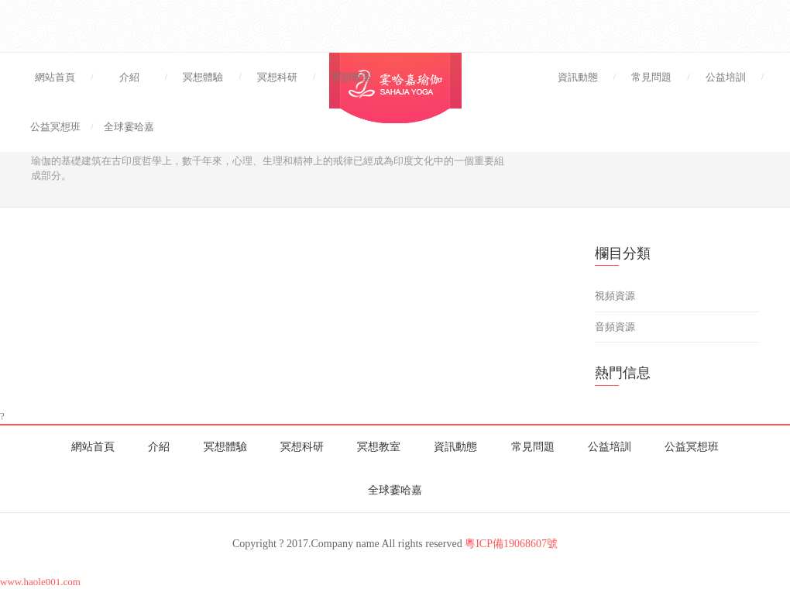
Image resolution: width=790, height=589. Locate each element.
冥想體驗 (203, 77)
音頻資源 (615, 326)
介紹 (129, 77)
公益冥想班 (55, 127)
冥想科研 (277, 77)
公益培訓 (726, 77)
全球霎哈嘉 (129, 127)
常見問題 (651, 77)
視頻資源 (615, 295)
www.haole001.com (40, 581)
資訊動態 (578, 77)
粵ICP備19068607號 (511, 543)
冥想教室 (351, 77)
